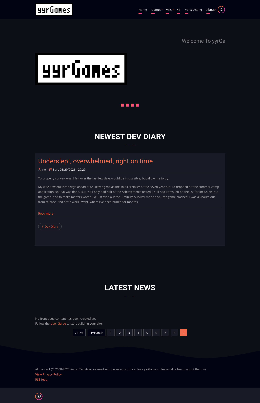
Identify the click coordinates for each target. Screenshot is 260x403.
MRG (169, 10)
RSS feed (41, 379)
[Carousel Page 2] (127, 105)
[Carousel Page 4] (137, 105)
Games (156, 10)
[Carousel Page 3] (132, 105)
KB (178, 10)
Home (143, 10)
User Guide (58, 323)
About (210, 10)
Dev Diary (51, 227)
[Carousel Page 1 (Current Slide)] (122, 105)
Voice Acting (193, 10)
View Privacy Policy (48, 374)
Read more (45, 213)
